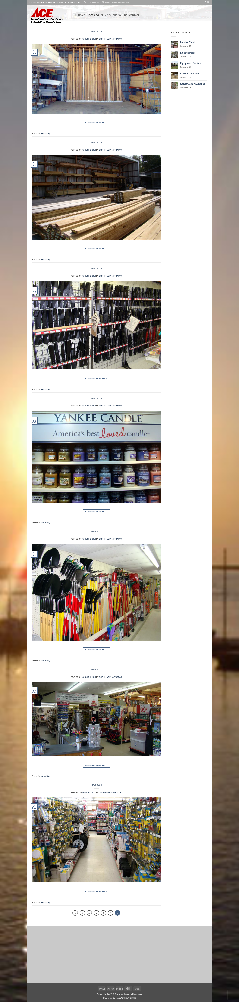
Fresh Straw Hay (189, 73)
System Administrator (110, 39)
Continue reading (96, 122)
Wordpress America (126, 997)
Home (81, 15)
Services (106, 15)
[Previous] (75, 913)
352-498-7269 (93, 2)
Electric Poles (187, 52)
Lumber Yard (187, 42)
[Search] (75, 15)
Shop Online (120, 15)
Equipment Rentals (190, 63)
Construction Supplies (192, 83)
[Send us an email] (208, 2)
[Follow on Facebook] (205, 2)
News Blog (93, 15)
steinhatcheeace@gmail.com (117, 2)
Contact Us (136, 15)
